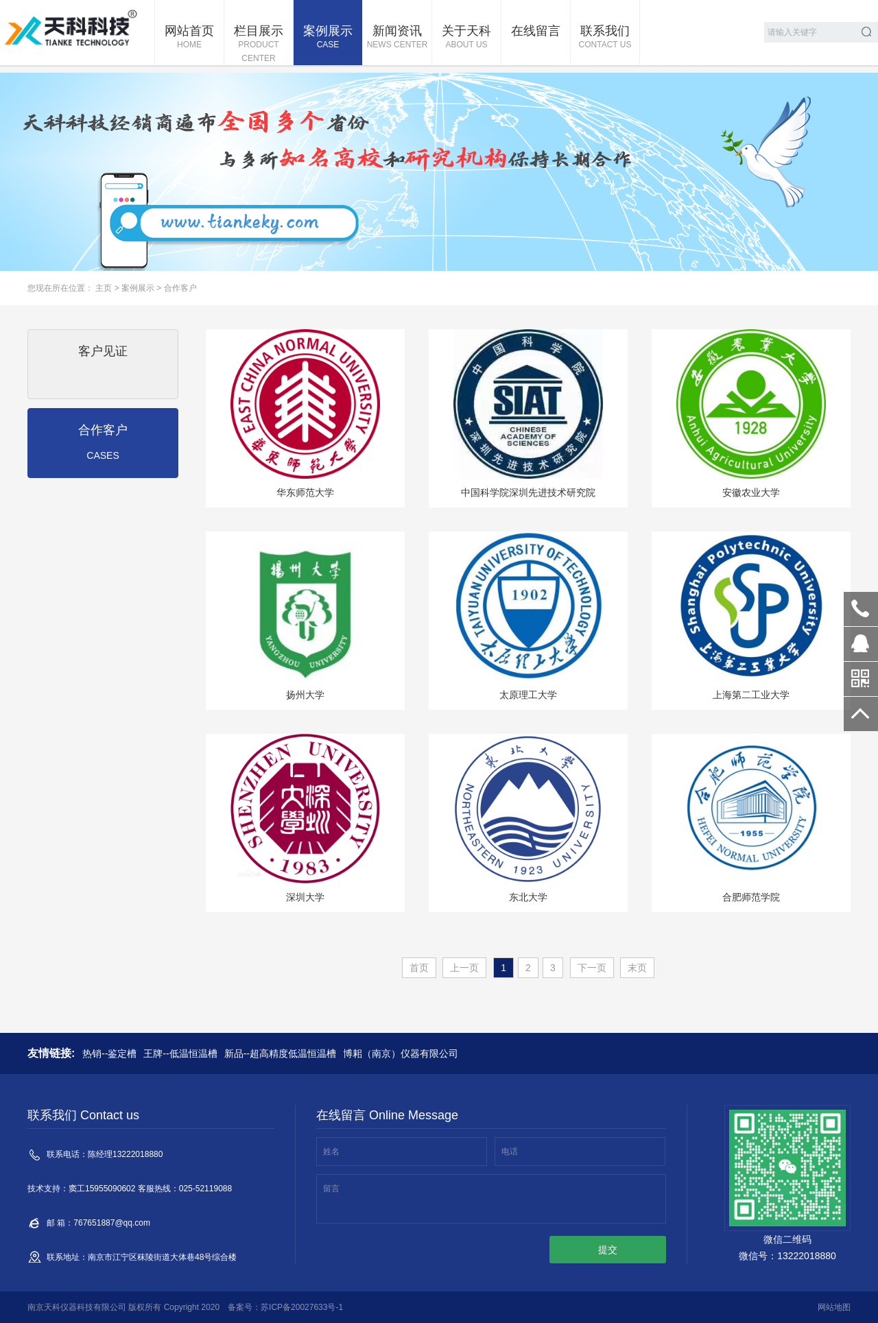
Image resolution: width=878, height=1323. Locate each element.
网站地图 (834, 1307)
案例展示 (328, 37)
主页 (103, 288)
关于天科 (466, 37)
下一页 (592, 967)
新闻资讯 (397, 37)
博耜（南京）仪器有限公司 (400, 1053)
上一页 (464, 967)
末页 (637, 967)
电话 (509, 1151)
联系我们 (605, 37)
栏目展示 (258, 44)
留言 (331, 1188)
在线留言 (535, 31)
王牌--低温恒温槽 (180, 1053)
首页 (419, 967)
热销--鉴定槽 (109, 1053)
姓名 (331, 1151)
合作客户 (180, 288)
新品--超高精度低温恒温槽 (280, 1053)
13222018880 (861, 609)
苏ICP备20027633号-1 (302, 1307)
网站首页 (189, 37)
